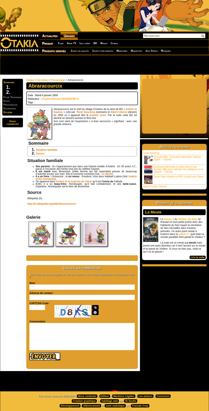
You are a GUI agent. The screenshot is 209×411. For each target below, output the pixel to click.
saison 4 (169, 219)
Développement (70, 405)
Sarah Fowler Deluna (155, 186)
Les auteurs (145, 396)
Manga (103, 43)
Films (60, 43)
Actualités (49, 36)
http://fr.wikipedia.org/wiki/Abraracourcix (51, 203)
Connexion (163, 396)
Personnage (58, 80)
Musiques (166, 50)
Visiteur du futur (187, 219)
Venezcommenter (12, 122)
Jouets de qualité (80, 50)
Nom (32, 283)
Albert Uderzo (119, 112)
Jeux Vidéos (151, 50)
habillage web (109, 401)
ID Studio (130, 401)
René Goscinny (86, 112)
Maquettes (136, 50)
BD (95, 43)
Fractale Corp (140, 405)
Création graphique (84, 401)
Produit (47, 43)
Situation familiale (46, 150)
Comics (114, 43)
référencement (91, 405)
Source (40, 153)
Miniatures (121, 50)
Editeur (105, 396)
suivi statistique (115, 405)
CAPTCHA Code (39, 303)
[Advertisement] (104, 64)
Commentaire (37, 321)
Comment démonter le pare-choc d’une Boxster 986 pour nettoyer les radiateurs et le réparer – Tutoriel (173, 169)
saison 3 (184, 234)
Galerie (7, 112)
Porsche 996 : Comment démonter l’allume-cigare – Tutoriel (173, 160)
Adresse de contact (41, 293)
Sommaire (8, 82)
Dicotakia (42, 80)
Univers (69, 36)
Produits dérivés (54, 51)
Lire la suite (198, 257)
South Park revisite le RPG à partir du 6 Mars (174, 179)
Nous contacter (87, 396)
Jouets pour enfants (102, 50)
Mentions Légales (123, 396)
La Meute (153, 212)
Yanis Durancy (151, 153)
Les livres (85, 43)
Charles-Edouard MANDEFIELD (60, 98)
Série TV (71, 43)
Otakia (30, 80)
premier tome (98, 115)
